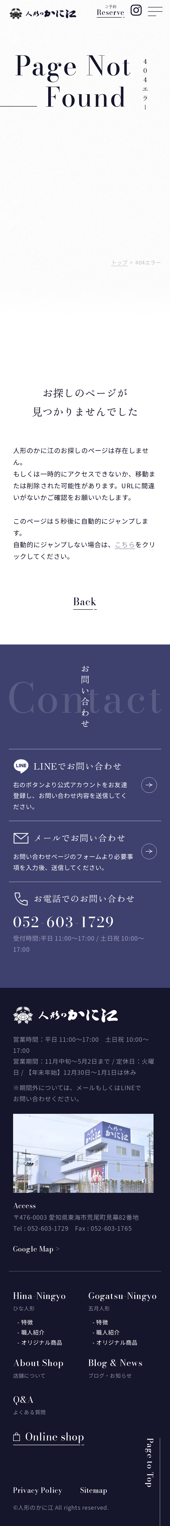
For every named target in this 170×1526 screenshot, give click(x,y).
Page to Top (150, 1463)
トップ (119, 262)
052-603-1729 (64, 922)
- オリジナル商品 (39, 1342)
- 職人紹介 (31, 1332)
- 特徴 (25, 1322)
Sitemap (93, 1490)
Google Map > (36, 1249)
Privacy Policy (37, 1490)
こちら (125, 544)
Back (85, 601)
